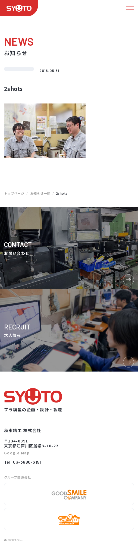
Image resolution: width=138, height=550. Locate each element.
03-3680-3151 (27, 461)
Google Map (17, 453)
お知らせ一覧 (40, 193)
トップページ (14, 193)
